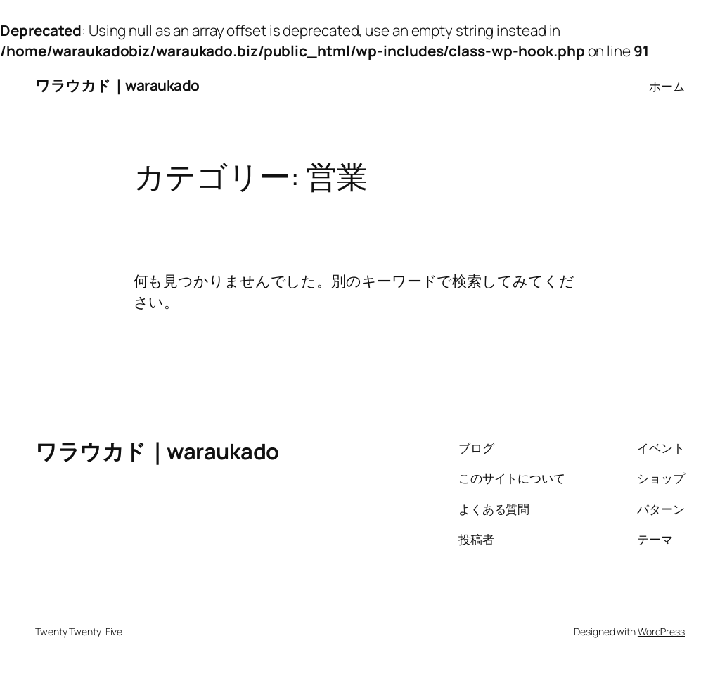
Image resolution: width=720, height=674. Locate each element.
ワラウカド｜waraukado (117, 85)
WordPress (661, 631)
